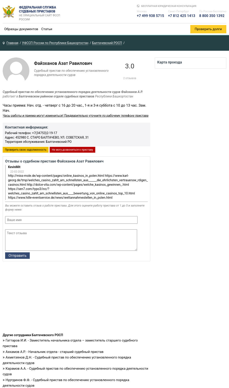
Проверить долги (208, 29)
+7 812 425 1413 (181, 16)
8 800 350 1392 (212, 16)
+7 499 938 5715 (150, 16)
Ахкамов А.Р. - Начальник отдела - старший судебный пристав (55, 352)
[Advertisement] (76, 298)
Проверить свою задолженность (25, 149)
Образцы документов (21, 29)
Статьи (46, 29)
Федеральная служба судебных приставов (41, 12)
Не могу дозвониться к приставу (72, 149)
